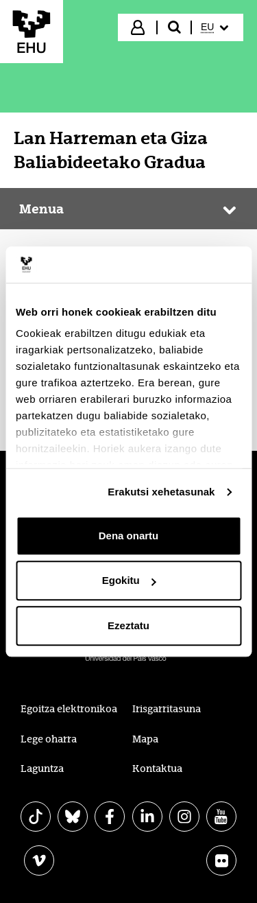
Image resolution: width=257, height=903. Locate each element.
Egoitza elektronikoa (69, 708)
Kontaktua (157, 768)
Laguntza (42, 768)
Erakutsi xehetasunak (161, 491)
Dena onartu (129, 535)
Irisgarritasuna (166, 708)
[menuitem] (216, 27)
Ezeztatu (128, 625)
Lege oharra (49, 739)
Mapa (145, 739)
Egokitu (129, 580)
